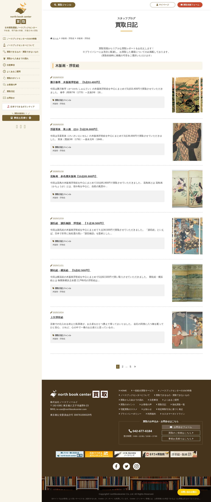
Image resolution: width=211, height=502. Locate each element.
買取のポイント (12, 78)
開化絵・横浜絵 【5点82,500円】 (71, 270)
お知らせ (147, 409)
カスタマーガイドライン (173, 414)
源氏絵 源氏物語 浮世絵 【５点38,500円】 (79, 223)
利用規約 (151, 414)
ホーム (55, 38)
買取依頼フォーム (190, 5)
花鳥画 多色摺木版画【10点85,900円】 (75, 176)
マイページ (162, 5)
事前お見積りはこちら (180, 439)
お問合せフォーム (181, 427)
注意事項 (9, 64)
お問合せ (9, 97)
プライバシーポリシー (130, 414)
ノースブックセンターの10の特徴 (20, 38)
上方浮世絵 (57, 317)
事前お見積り (19, 118)
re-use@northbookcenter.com (72, 409)
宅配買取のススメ (128, 409)
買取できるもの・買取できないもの (20, 51)
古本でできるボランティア (21, 107)
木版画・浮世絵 (59, 104)
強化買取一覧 (178, 404)
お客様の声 (10, 84)
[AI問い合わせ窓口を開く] (186, 495)
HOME (123, 390)
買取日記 (9, 91)
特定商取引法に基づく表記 (170, 409)
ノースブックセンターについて (18, 45)
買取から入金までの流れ (15, 58)
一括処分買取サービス (143, 390)
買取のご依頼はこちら (180, 433)
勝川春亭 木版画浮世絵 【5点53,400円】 (77, 82)
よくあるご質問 (12, 71)
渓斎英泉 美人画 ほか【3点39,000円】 (75, 129)
